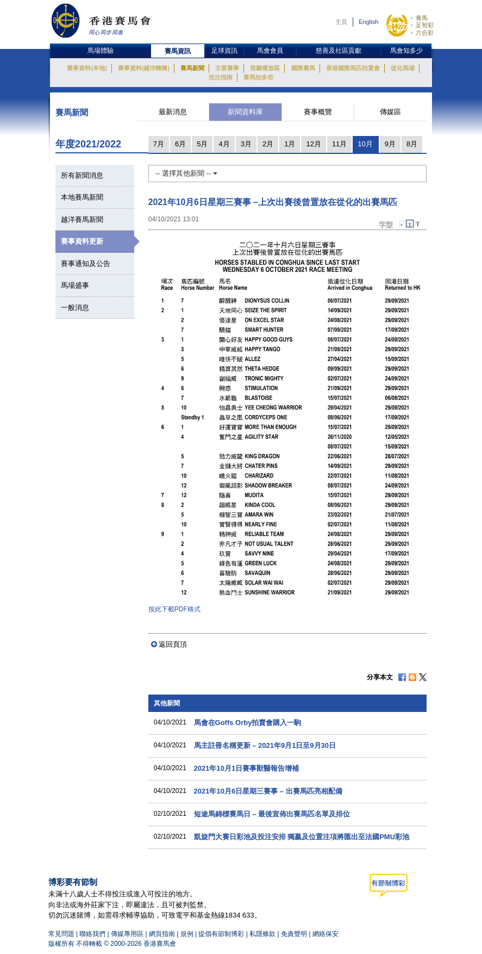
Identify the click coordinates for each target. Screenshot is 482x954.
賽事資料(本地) (87, 68)
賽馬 (422, 18)
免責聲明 (294, 934)
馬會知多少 (406, 50)
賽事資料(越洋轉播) (144, 68)
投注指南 (221, 77)
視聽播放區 (265, 68)
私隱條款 (262, 934)
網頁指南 (162, 934)
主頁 (341, 21)
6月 (180, 144)
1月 (289, 144)
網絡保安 (325, 934)
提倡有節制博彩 (221, 934)
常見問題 (61, 934)
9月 (390, 144)
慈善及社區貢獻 (338, 50)
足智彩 (425, 25)
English (368, 21)
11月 (339, 144)
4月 (223, 144)
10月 (365, 144)
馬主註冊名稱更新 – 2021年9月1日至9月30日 (265, 745)
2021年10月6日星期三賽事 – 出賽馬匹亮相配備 (268, 791)
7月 (158, 144)
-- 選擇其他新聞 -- (186, 173)
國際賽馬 (303, 68)
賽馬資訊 (178, 51)
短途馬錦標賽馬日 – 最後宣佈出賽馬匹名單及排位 (272, 814)
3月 (246, 144)
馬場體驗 (100, 50)
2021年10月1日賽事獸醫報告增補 (246, 768)
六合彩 (425, 32)
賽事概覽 (318, 112)
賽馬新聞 (192, 68)
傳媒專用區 (127, 934)
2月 (267, 144)
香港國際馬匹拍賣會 (353, 68)
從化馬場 (403, 68)
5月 (202, 144)
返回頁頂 (173, 644)
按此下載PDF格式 (174, 609)
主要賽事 (227, 68)
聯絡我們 (92, 934)
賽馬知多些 (258, 77)
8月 (411, 144)
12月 (313, 144)
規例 (187, 934)
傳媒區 (390, 112)
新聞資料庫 (245, 112)
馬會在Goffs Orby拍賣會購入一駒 (248, 722)
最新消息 (173, 112)
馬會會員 (270, 50)
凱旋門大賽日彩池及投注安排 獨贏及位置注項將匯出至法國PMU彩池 (301, 837)
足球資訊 (224, 50)
